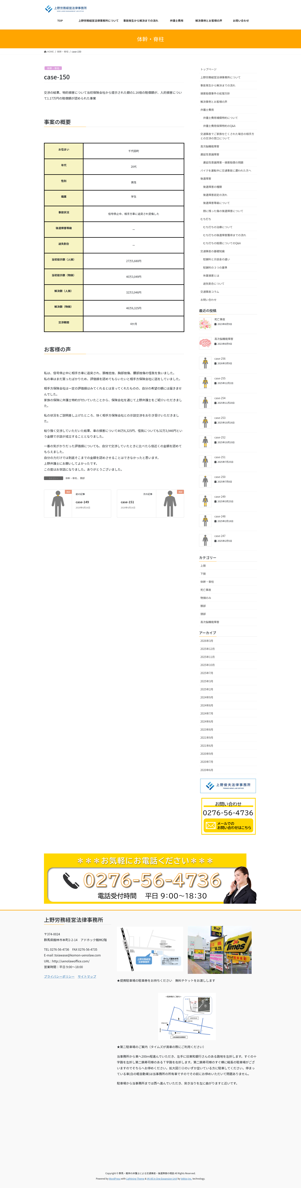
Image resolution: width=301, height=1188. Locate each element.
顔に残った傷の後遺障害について (223, 211)
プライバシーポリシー (59, 976)
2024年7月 (206, 713)
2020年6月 (206, 770)
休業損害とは (211, 275)
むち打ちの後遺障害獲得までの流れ (224, 235)
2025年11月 (207, 657)
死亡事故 (219, 319)
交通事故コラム (209, 292)
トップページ (208, 69)
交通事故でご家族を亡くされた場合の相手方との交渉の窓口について (227, 136)
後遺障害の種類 (212, 187)
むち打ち (205, 219)
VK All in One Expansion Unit (162, 1178)
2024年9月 (206, 697)
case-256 (219, 358)
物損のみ (205, 598)
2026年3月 (206, 641)
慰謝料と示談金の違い (216, 259)
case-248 (219, 516)
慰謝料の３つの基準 (215, 267)
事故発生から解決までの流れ (217, 85)
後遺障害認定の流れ (215, 195)
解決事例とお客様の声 (213, 102)
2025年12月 (207, 649)
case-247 (219, 536)
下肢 (203, 574)
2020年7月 (206, 762)
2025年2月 (206, 689)
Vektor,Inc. (186, 1178)
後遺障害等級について (216, 203)
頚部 (82, 478)
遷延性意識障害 (209, 154)
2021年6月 (206, 745)
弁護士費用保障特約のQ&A (219, 126)
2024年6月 (206, 721)
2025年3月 (206, 681)
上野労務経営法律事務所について (220, 77)
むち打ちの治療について (218, 227)
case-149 (82, 502)
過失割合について (214, 283)
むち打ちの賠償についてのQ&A (222, 243)
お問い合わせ (208, 300)
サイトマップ (87, 976)
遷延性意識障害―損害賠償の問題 (223, 162)
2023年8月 (206, 729)
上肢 (203, 565)
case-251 (219, 457)
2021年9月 (206, 737)
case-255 (219, 378)
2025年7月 (206, 673)
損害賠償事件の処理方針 (215, 93)
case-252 (219, 437)
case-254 (219, 398)
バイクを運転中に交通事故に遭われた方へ (225, 170)
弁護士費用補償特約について (220, 118)
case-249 (219, 496)
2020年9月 (206, 754)
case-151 (127, 502)
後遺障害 (205, 178)
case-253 (219, 418)
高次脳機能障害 (209, 146)
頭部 (203, 614)
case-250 (219, 477)
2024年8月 (206, 705)
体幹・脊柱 (53, 68)
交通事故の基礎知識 (212, 251)
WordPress (115, 1178)
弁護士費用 (207, 110)
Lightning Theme (135, 1178)
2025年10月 (207, 665)
